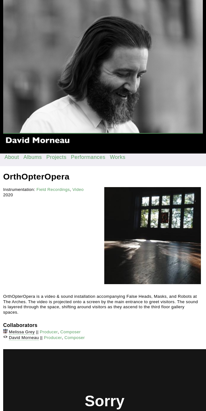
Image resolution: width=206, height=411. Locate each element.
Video (78, 189)
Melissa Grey (22, 331)
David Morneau (24, 337)
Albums (32, 157)
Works (118, 157)
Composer (70, 331)
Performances (88, 157)
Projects (56, 157)
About (11, 157)
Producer (49, 331)
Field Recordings (53, 189)
